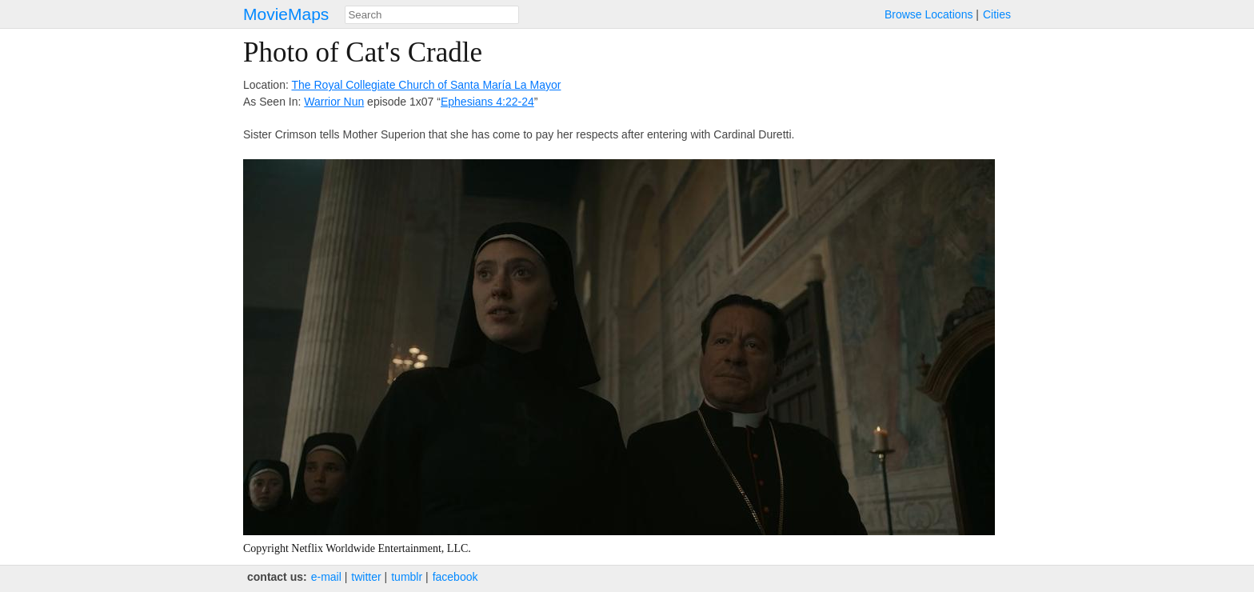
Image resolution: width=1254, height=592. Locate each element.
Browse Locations (929, 14)
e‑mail (326, 576)
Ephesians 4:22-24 (487, 101)
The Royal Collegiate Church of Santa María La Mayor (426, 84)
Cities (997, 14)
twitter (366, 576)
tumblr (406, 576)
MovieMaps (286, 14)
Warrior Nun (334, 101)
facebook (455, 576)
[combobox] (432, 15)
